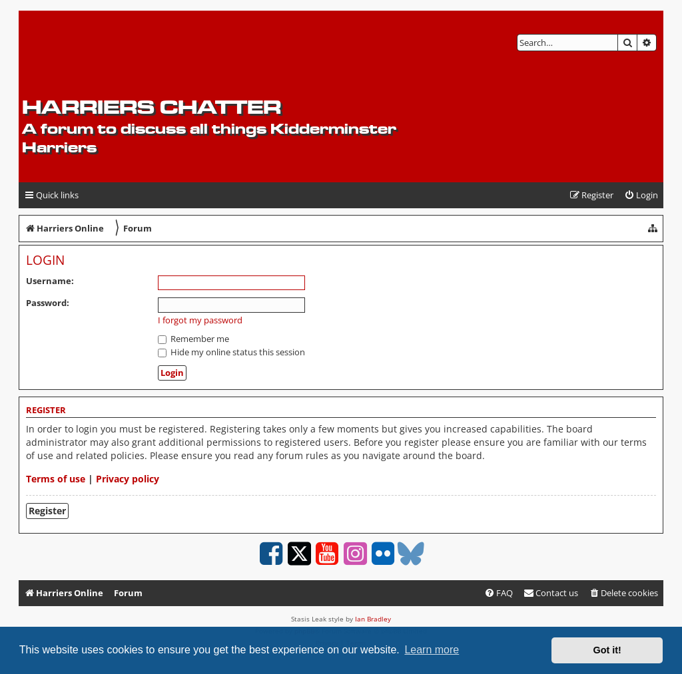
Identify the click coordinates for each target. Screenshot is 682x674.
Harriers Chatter (151, 107)
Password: (47, 303)
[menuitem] (641, 195)
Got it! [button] (607, 650)
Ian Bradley (373, 618)
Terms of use (55, 478)
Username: (50, 281)
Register (47, 510)
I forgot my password (200, 320)
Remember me (193, 339)
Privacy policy (127, 478)
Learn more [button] (431, 649)
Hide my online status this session (231, 352)
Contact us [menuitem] (550, 593)
